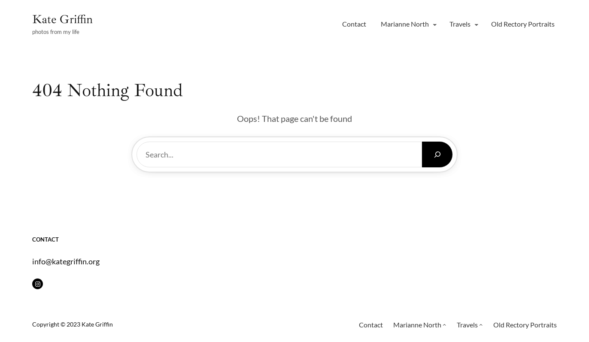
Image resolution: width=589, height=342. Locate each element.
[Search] (437, 154)
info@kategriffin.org (66, 261)
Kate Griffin (62, 19)
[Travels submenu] (476, 24)
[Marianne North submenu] (435, 24)
